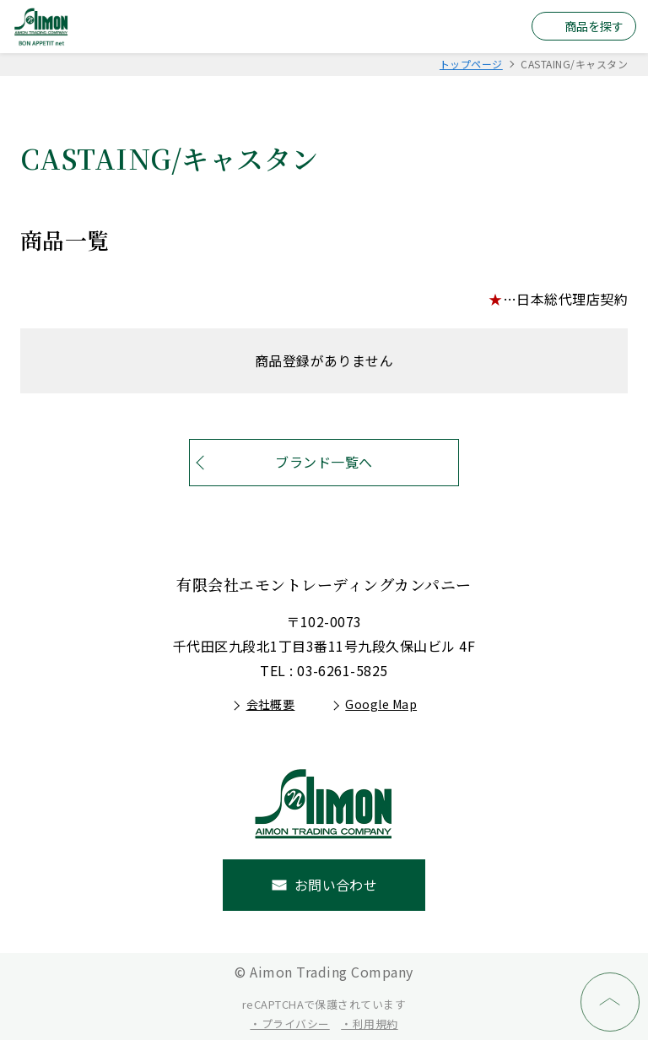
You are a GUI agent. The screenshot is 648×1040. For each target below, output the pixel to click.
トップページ (471, 64)
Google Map (381, 704)
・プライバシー (289, 1024)
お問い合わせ (336, 885)
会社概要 (270, 704)
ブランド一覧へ (323, 462)
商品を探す (594, 26)
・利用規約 (369, 1024)
